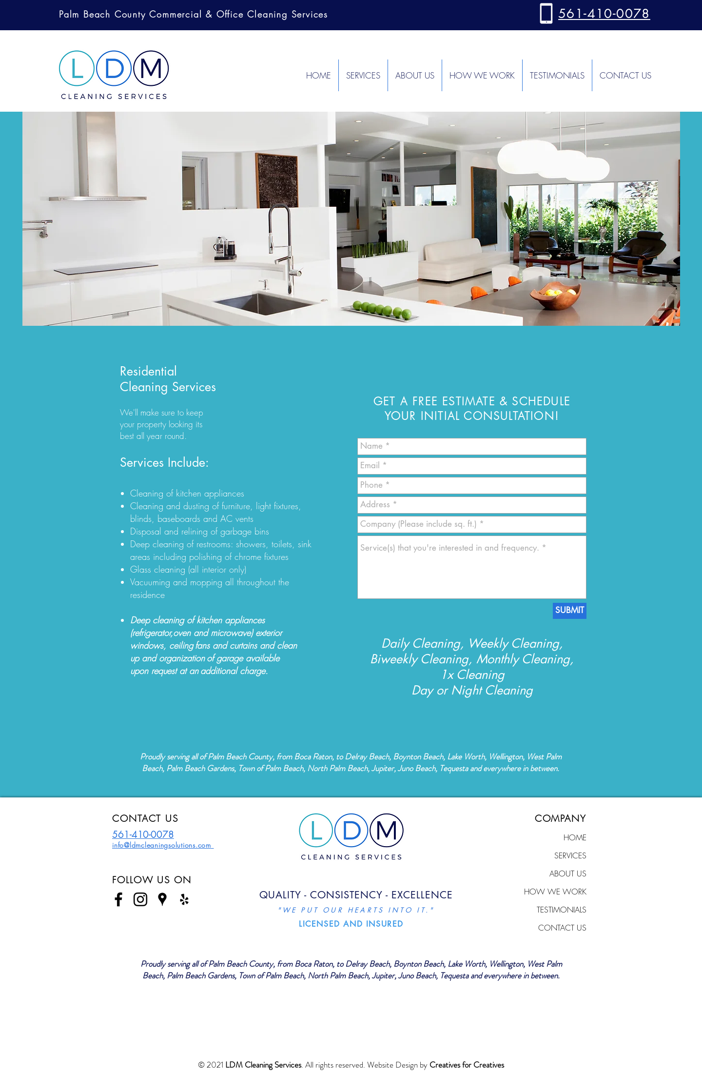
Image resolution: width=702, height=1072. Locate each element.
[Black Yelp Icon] (184, 899)
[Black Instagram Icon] (140, 899)
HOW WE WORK (555, 891)
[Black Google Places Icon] (162, 899)
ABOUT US (567, 873)
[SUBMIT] (569, 611)
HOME (575, 837)
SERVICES (570, 855)
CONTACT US (562, 927)
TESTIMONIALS (561, 909)
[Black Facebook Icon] (118, 899)
